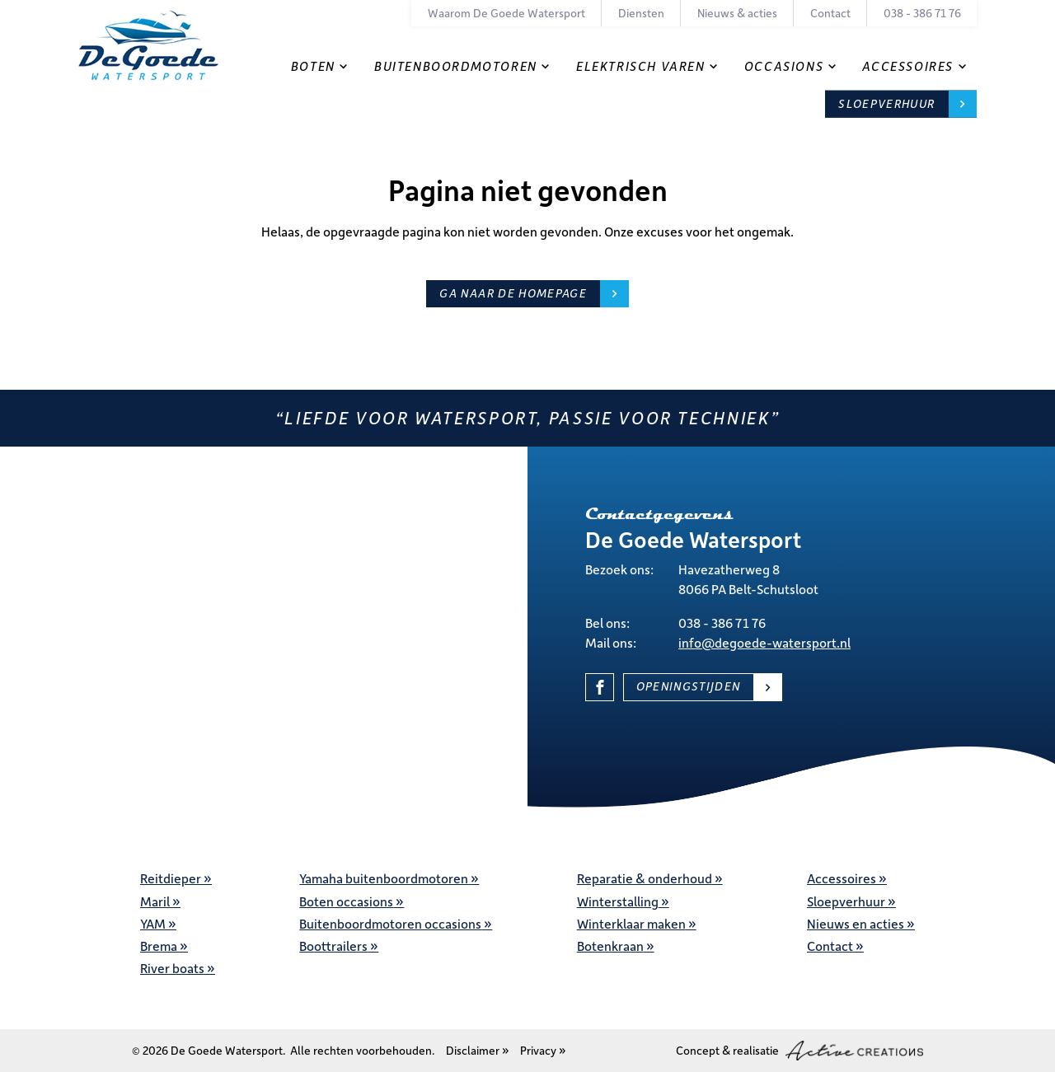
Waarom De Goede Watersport (506, 13)
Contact (830, 13)
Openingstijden (688, 686)
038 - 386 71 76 (922, 13)
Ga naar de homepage (513, 293)
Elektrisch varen (641, 66)
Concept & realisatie (799, 1050)
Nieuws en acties (855, 923)
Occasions (783, 66)
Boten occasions (346, 901)
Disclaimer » (477, 1050)
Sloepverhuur (886, 103)
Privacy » (543, 1050)
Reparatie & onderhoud (644, 878)
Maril (155, 901)
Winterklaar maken (631, 923)
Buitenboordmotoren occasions (390, 923)
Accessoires (908, 66)
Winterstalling (618, 901)
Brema (158, 945)
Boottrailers (333, 945)
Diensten (641, 13)
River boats (172, 967)
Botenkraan (610, 945)
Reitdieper (170, 878)
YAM (153, 923)
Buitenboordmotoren (455, 66)
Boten (313, 66)
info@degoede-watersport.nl (764, 642)
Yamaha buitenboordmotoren (383, 878)
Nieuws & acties (737, 13)
